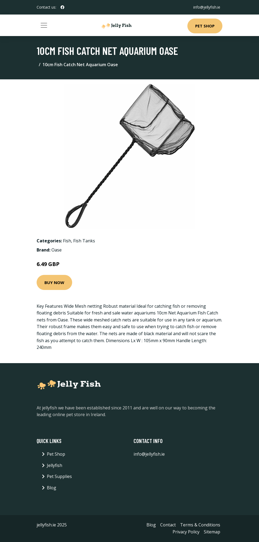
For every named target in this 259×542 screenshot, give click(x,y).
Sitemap (212, 532)
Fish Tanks (84, 241)
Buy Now (54, 282)
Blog (51, 488)
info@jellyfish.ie (206, 7)
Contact (168, 525)
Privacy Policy (186, 532)
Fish (67, 241)
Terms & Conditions (200, 525)
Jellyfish (54, 465)
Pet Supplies (59, 476)
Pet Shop (205, 26)
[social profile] (62, 7)
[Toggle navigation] (44, 25)
